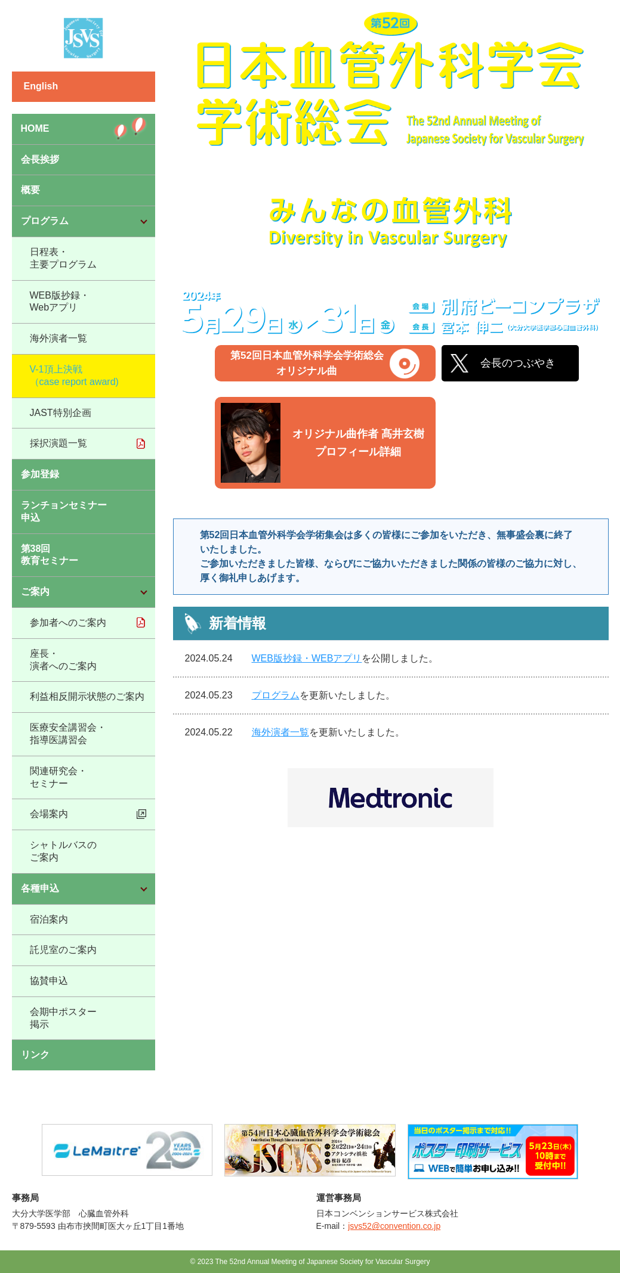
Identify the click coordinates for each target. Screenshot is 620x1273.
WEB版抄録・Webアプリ (60, 301)
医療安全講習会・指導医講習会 (68, 733)
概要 (30, 190)
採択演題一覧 (58, 443)
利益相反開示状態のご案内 (87, 696)
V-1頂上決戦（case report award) (74, 375)
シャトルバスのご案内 (63, 851)
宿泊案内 (49, 919)
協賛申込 (49, 981)
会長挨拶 (40, 159)
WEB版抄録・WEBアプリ (307, 658)
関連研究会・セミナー (58, 777)
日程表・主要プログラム (63, 258)
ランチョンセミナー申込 (64, 511)
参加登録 (40, 474)
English (41, 86)
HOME (35, 128)
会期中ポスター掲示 (63, 1018)
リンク (35, 1055)
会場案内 (49, 814)
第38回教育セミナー (49, 555)
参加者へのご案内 (68, 622)
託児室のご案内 (63, 950)
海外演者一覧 (58, 338)
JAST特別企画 (60, 413)
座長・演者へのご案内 (63, 659)
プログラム (276, 695)
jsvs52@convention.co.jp (394, 1226)
